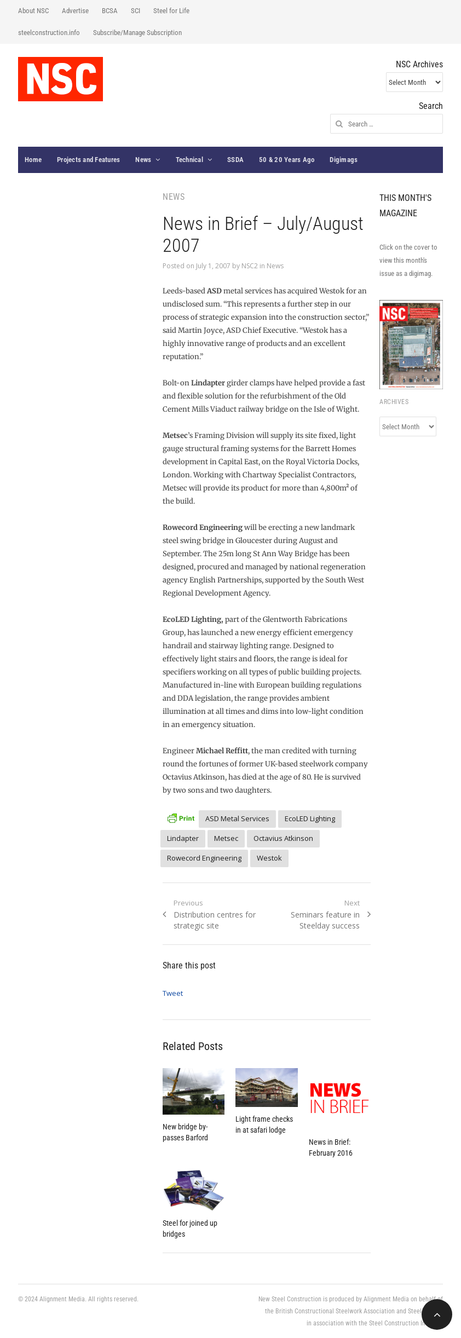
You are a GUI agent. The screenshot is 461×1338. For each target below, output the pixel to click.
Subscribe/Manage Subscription (137, 32)
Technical (189, 159)
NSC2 (249, 265)
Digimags (344, 159)
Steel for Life (171, 11)
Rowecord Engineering (204, 858)
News (143, 159)
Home (33, 159)
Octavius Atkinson (283, 838)
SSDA (235, 159)
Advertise (75, 11)
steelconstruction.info (49, 32)
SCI (135, 11)
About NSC (33, 11)
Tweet (173, 993)
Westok (269, 858)
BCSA (110, 11)
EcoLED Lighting (310, 818)
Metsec (226, 838)
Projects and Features (88, 159)
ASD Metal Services (237, 818)
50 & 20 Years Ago (286, 159)
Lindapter (183, 838)
